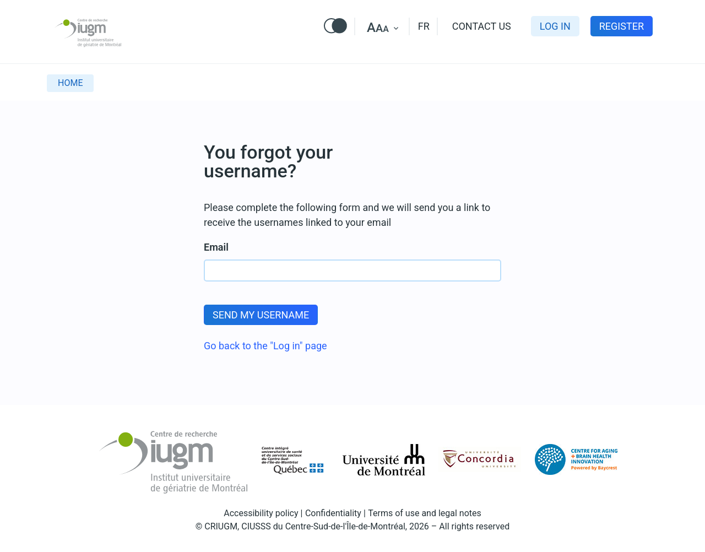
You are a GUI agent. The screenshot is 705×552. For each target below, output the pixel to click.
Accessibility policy (261, 513)
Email (216, 247)
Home (70, 83)
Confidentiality (333, 513)
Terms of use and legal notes (424, 513)
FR (424, 26)
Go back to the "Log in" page (265, 345)
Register (621, 26)
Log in (555, 26)
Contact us (481, 26)
